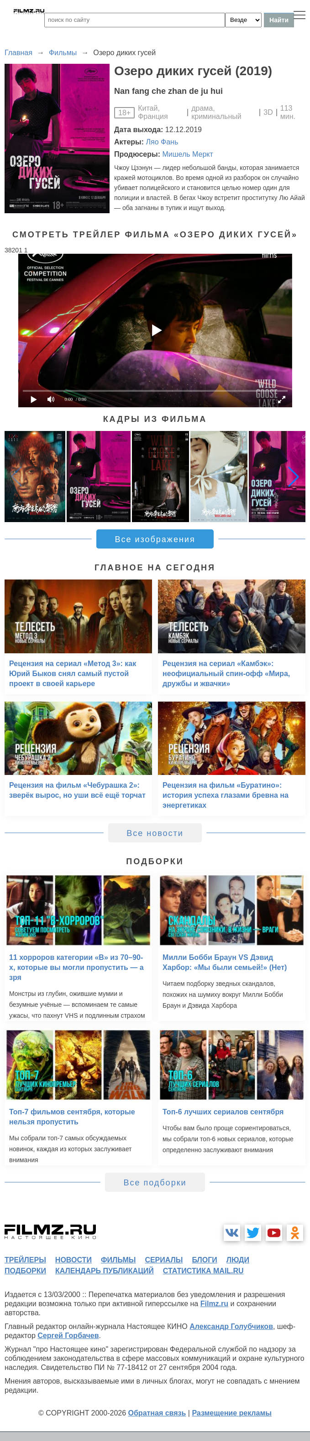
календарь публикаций (104, 1271)
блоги (204, 1260)
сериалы (164, 1260)
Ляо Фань (162, 142)
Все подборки (154, 1182)
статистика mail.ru (203, 1271)
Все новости (155, 833)
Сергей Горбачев (68, 1335)
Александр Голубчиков (231, 1326)
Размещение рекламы (232, 1413)
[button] (294, 477)
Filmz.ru (214, 1304)
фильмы (118, 1260)
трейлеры (25, 1260)
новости (73, 1260)
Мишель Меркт (187, 154)
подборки (25, 1271)
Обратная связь (157, 1413)
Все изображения (155, 539)
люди (237, 1260)
